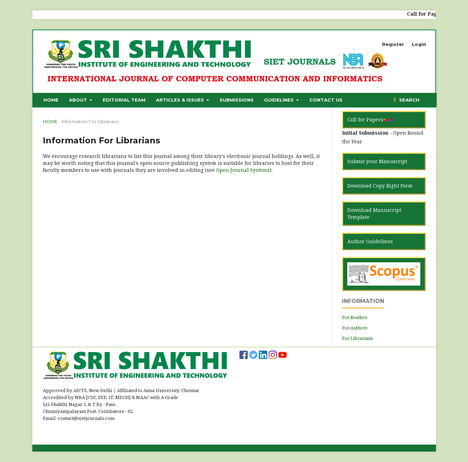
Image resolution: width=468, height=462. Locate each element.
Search (408, 100)
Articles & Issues (180, 100)
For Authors (354, 328)
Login (419, 44)
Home (50, 100)
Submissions (237, 100)
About (78, 100)
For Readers (354, 317)
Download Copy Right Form (380, 185)
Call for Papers (370, 119)
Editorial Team (124, 100)
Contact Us (325, 100)
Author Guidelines (370, 241)
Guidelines (279, 100)
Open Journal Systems (243, 170)
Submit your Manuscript (377, 161)
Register (393, 44)
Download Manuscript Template (374, 213)
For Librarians (357, 338)
